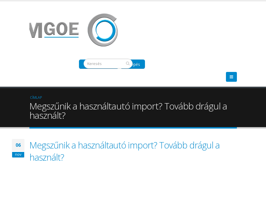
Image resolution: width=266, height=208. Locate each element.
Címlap (36, 97)
